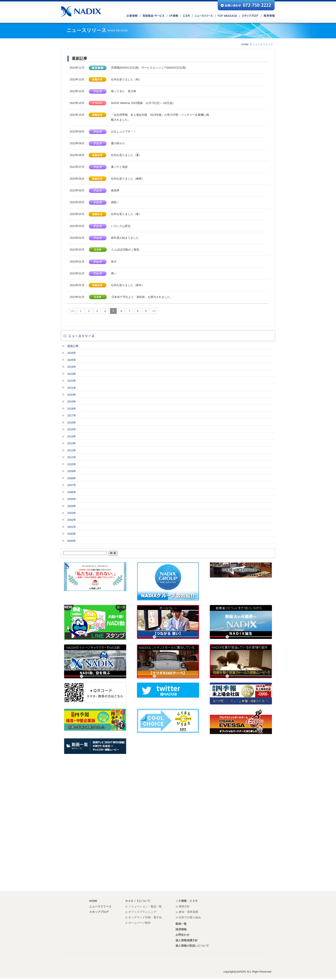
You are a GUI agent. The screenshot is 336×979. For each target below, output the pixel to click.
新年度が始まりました (125, 237)
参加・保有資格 (188, 911)
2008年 (71, 478)
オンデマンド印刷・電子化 (145, 917)
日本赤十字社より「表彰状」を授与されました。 (142, 297)
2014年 (71, 436)
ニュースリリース (100, 906)
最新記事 (72, 346)
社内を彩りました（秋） (126, 79)
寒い (114, 273)
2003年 (71, 513)
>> (154, 311)
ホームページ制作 (139, 922)
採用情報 (181, 929)
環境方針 (184, 906)
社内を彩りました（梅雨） (127, 178)
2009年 (71, 471)
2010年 (71, 464)
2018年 (71, 408)
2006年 (71, 492)
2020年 (71, 394)
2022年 (71, 380)
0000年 (71, 540)
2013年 (71, 443)
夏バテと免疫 (119, 166)
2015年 (71, 429)
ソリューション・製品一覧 (145, 906)
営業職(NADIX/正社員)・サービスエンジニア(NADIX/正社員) (148, 67)
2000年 (71, 533)
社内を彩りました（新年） (127, 285)
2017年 (71, 415)
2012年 (71, 450)
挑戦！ (115, 202)
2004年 (71, 506)
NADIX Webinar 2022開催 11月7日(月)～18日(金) (142, 103)
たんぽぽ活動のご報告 (125, 249)
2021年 (71, 387)
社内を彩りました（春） (126, 214)
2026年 (71, 352)
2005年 (71, 499)
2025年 (71, 360)
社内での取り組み (190, 917)
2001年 (71, 527)
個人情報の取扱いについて (192, 945)
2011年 (71, 457)
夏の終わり (118, 143)
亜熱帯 (115, 190)
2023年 (71, 373)
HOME (245, 44)
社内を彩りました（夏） (126, 155)
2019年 (71, 401)
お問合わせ (182, 934)
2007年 (71, 485)
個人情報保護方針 (187, 940)
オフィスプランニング (142, 911)
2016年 (71, 422)
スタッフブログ (99, 911)
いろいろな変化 (120, 226)
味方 (114, 261)
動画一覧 (181, 923)
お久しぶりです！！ (123, 131)
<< (72, 311)
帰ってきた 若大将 (123, 91)
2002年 (71, 519)
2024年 (71, 366)
